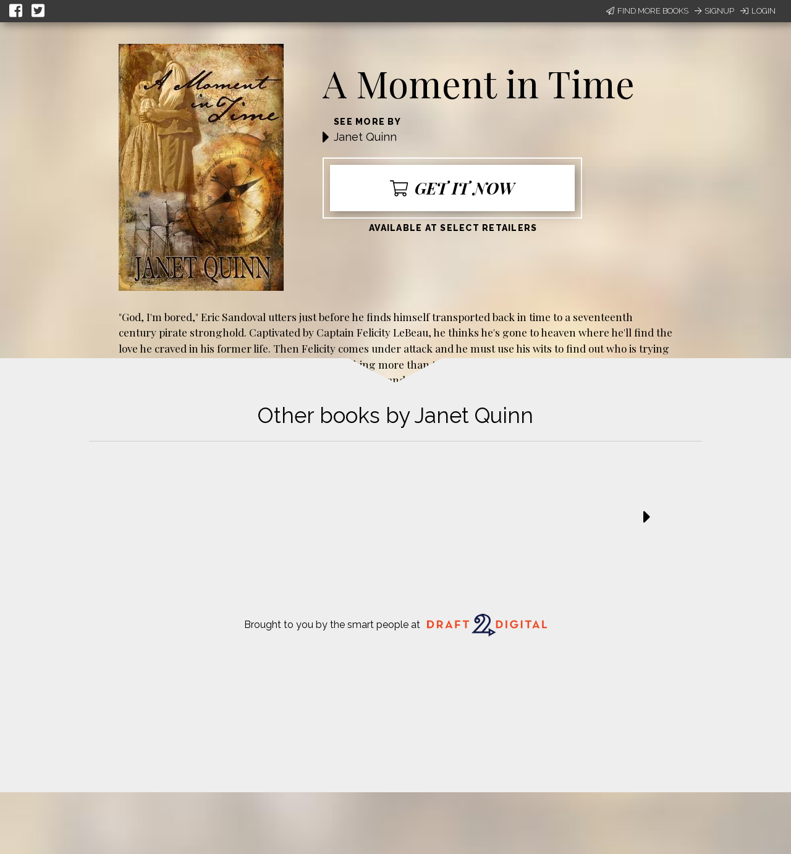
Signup (714, 10)
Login (758, 10)
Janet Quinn (365, 136)
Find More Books (647, 10)
